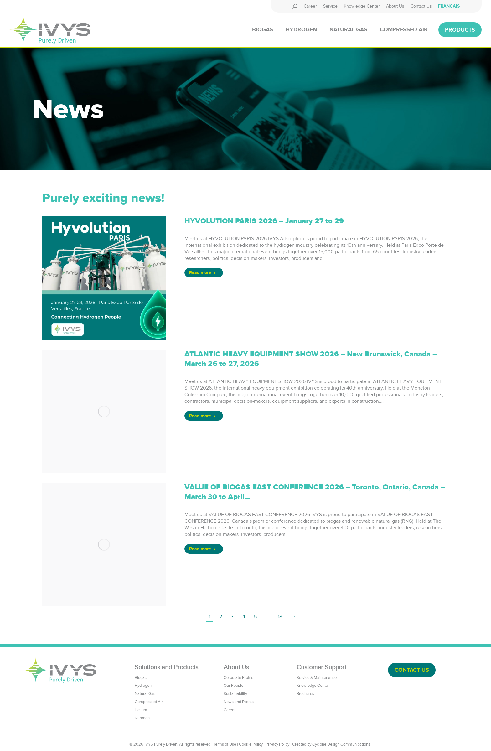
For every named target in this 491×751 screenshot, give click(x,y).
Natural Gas (145, 693)
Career (229, 709)
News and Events (239, 701)
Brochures (305, 693)
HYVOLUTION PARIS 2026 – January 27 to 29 (264, 221)
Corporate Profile (238, 677)
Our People (233, 685)
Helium (141, 709)
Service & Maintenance (317, 677)
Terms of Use (224, 744)
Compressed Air (149, 701)
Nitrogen (142, 718)
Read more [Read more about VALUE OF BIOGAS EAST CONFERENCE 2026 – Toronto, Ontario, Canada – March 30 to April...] (202, 549)
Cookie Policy (251, 744)
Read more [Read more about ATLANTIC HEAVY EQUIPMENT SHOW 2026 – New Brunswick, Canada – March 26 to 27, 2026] (202, 415)
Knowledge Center (313, 685)
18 (280, 617)
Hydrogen (143, 685)
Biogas (141, 677)
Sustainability (235, 693)
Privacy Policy (277, 744)
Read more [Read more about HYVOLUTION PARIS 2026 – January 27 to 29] (202, 272)
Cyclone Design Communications (341, 744)
